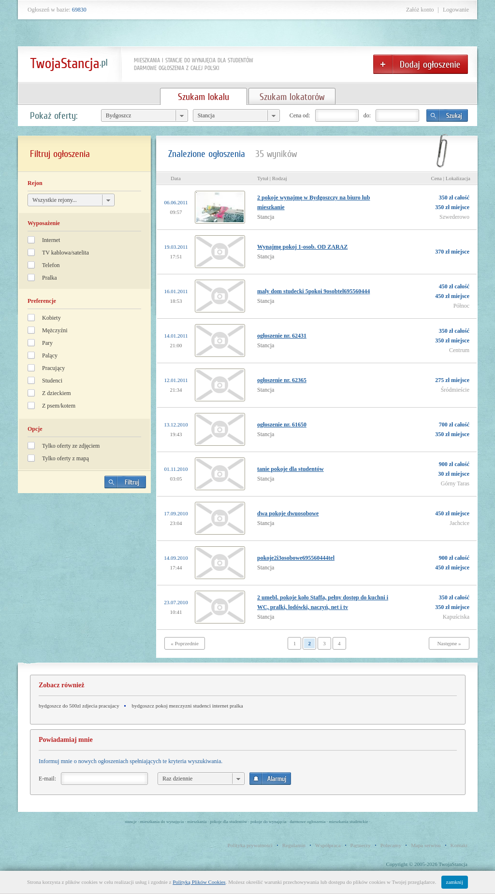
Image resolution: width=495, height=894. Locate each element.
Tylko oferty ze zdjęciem (71, 445)
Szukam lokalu (203, 96)
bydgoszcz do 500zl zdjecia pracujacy (79, 706)
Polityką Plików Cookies (199, 882)
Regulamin (294, 845)
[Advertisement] (84, 568)
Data (176, 178)
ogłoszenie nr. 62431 (281, 335)
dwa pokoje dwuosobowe (288, 513)
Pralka (49, 277)
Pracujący (53, 368)
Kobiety (51, 317)
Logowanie (456, 9)
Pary (47, 343)
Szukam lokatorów (292, 96)
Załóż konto (420, 9)
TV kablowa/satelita (65, 252)
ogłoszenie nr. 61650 (281, 424)
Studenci (52, 380)
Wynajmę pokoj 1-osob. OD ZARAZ (302, 246)
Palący (50, 355)
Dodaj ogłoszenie (420, 64)
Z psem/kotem (58, 405)
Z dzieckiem (56, 393)
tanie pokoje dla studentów (290, 469)
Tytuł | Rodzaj (272, 178)
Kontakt (459, 845)
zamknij (454, 882)
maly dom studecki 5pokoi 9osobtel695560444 (313, 291)
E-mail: (47, 778)
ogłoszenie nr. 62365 (281, 380)
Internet (51, 240)
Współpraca (328, 845)
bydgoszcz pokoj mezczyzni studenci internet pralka (187, 706)
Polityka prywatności (250, 845)
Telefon (50, 265)
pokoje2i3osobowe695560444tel (296, 557)
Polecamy (390, 845)
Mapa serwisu (425, 845)
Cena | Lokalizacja (450, 178)
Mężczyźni (55, 330)
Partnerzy (360, 845)
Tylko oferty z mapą (65, 458)
